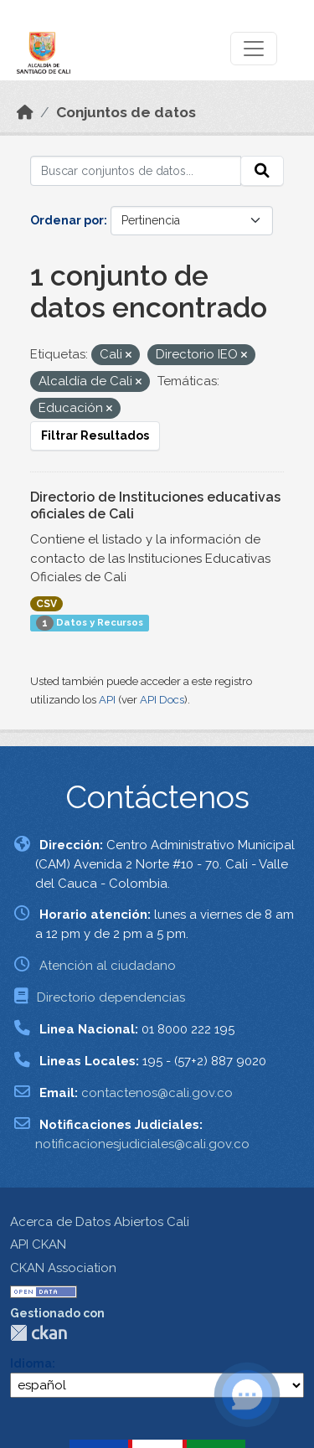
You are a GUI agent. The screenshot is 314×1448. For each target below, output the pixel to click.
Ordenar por (67, 220)
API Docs (162, 699)
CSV (46, 604)
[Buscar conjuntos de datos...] (135, 171)
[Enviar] (262, 171)
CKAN (38, 1333)
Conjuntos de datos (126, 112)
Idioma (31, 1363)
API (107, 699)
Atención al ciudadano (107, 965)
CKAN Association (63, 1267)
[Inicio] (25, 112)
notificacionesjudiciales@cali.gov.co (142, 1144)
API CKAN (38, 1244)
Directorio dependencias (111, 997)
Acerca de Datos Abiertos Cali (99, 1221)
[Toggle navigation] (253, 48)
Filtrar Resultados (95, 435)
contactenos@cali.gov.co (157, 1092)
